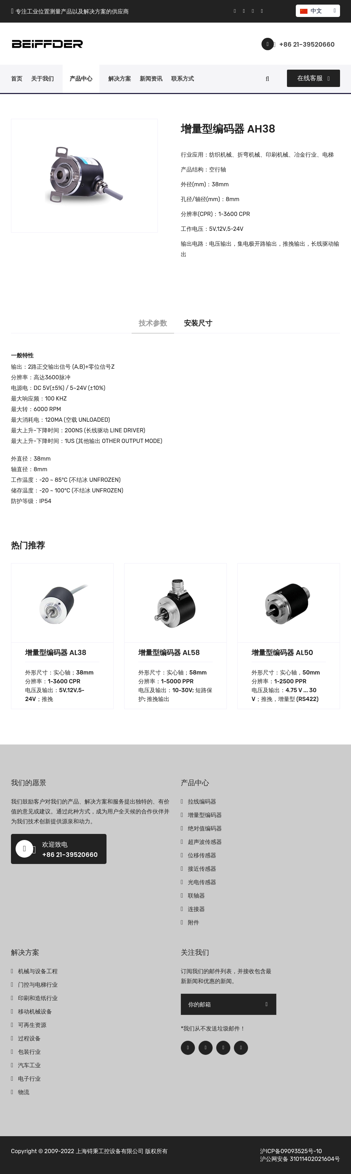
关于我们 (42, 79)
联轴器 (196, 895)
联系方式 (182, 79)
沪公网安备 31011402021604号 (300, 1159)
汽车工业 (29, 1065)
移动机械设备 (35, 1011)
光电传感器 (202, 882)
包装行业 (29, 1052)
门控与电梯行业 (38, 984)
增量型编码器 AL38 (55, 653)
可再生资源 (32, 1025)
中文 (317, 10)
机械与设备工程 (38, 971)
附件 (193, 922)
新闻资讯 (151, 79)
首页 (16, 79)
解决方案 (119, 79)
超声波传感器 (205, 842)
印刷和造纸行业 (38, 998)
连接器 (196, 909)
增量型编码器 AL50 (282, 653)
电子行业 (29, 1078)
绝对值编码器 (205, 828)
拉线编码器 (202, 801)
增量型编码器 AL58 (169, 653)
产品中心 (81, 79)
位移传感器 (202, 855)
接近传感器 (202, 868)
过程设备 (29, 1038)
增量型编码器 (205, 815)
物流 (23, 1092)
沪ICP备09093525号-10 (291, 1151)
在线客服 (313, 78)
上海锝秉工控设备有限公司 (110, 1151)
